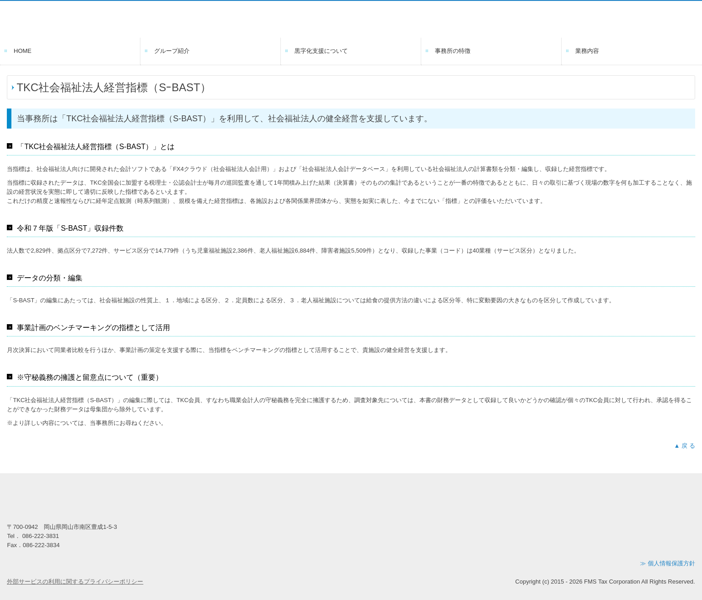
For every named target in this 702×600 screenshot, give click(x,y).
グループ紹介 (172, 50)
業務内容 (587, 50)
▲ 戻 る (684, 445)
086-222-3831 (40, 536)
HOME (22, 50)
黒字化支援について (321, 50)
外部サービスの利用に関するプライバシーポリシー (75, 581)
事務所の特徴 (452, 50)
